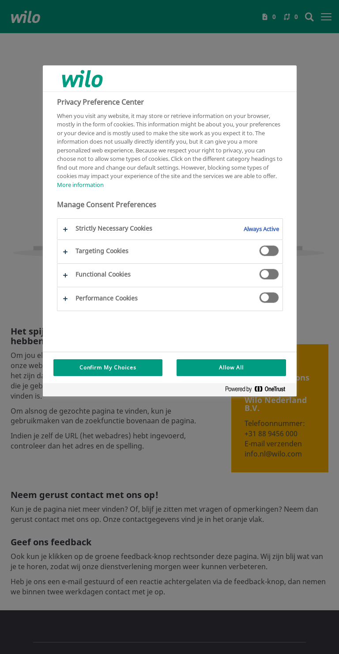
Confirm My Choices (107, 367)
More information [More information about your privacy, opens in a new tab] (80, 185)
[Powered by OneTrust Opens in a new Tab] (258, 390)
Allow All (231, 367)
